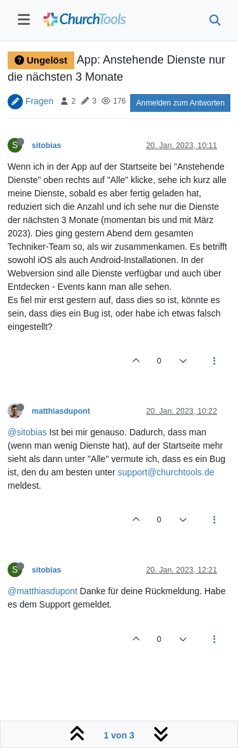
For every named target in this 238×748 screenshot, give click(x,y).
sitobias (46, 145)
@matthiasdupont (42, 591)
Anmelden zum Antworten (180, 103)
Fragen (39, 100)
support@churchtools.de (166, 472)
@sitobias (27, 432)
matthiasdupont (61, 411)
